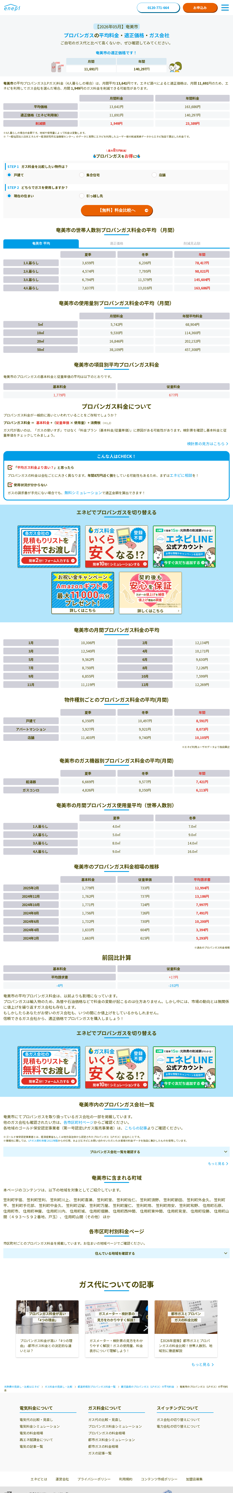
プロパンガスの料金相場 (106, 1432)
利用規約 (125, 1478)
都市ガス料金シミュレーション (111, 1439)
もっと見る (216, 1163)
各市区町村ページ (79, 1122)
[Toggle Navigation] (225, 7)
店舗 (159, 174)
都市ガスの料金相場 (103, 1446)
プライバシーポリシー (94, 1478)
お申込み (200, 7)
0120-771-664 (158, 7)
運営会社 (62, 1478)
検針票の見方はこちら (206, 443)
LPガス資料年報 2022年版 (43, 1140)
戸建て (15, 174)
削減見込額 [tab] (192, 243)
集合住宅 (89, 174)
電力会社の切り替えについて (178, 1426)
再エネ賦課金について (36, 1439)
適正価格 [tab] (116, 243)
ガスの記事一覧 (100, 1453)
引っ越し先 (91, 195)
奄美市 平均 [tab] (41, 243)
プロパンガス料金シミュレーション (115, 1426)
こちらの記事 (136, 1128)
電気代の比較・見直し (36, 1419)
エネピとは (39, 1478)
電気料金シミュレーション (40, 1426)
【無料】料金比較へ (123, 210)
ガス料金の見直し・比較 (58, 1386)
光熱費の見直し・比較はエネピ (21, 1386)
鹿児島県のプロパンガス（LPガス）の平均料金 (147, 1386)
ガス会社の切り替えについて (178, 1419)
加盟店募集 (194, 1478)
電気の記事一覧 (31, 1446)
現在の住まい (20, 195)
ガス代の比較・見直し (105, 1419)
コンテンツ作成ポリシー (159, 1478)
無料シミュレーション (83, 492)
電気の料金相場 (31, 1432)
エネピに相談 (181, 475)
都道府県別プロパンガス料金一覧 (97, 1386)
